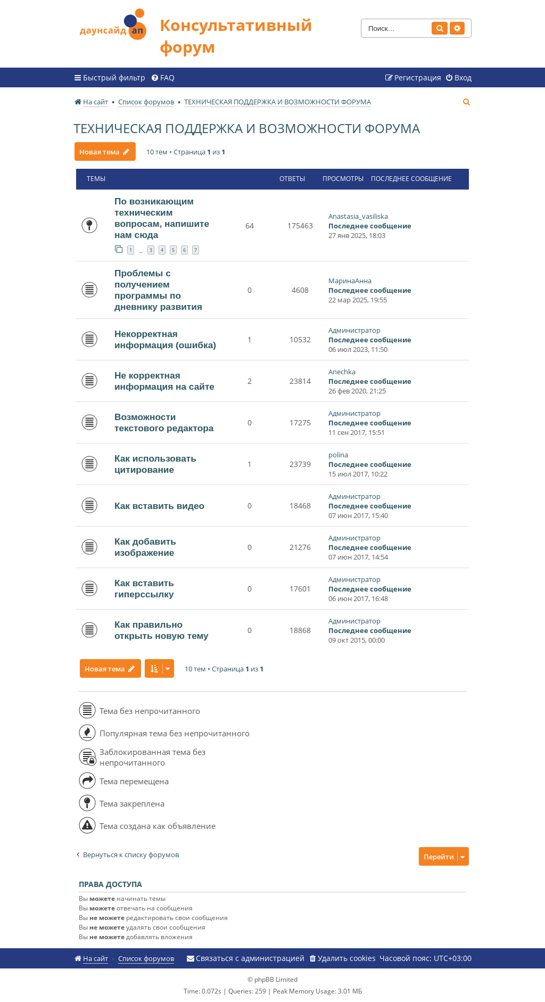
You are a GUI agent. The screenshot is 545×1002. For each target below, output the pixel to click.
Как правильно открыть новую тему (161, 630)
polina (338, 454)
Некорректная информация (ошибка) (165, 339)
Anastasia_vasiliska (358, 216)
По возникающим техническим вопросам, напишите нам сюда (161, 218)
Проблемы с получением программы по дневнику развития (158, 290)
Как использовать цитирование (155, 464)
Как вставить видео (159, 505)
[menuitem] (163, 78)
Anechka (342, 371)
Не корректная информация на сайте (164, 381)
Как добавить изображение (145, 547)
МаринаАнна (349, 280)
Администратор (354, 330)
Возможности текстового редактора (163, 422)
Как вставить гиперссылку (144, 588)
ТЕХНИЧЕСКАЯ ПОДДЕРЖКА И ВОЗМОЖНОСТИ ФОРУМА (246, 128)
